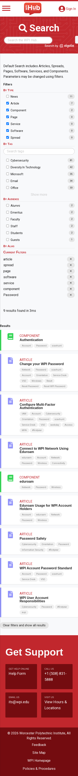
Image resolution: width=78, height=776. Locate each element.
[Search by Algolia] (59, 46)
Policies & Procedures (39, 769)
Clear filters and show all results (24, 625)
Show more (39, 195)
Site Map (39, 753)
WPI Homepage (39, 761)
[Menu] (6, 9)
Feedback (39, 745)
